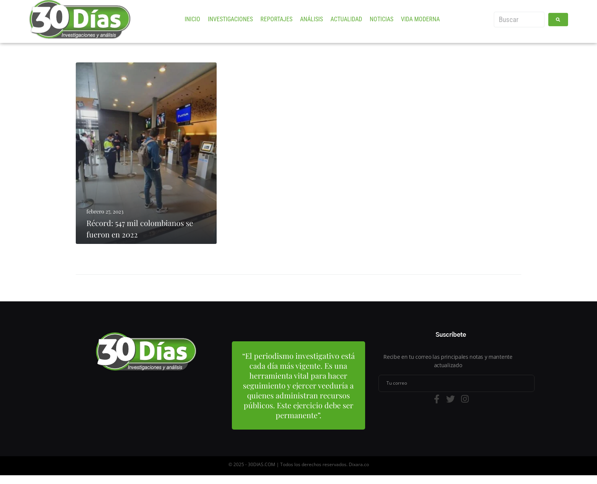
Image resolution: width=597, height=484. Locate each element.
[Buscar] (519, 14)
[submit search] (558, 14)
